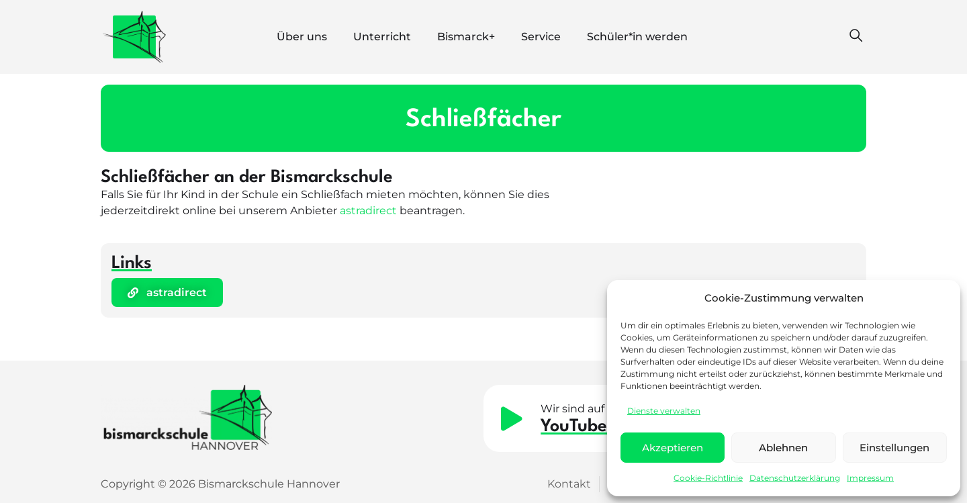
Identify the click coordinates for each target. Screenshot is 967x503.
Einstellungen (894, 447)
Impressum (870, 478)
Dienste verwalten (663, 411)
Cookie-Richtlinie (708, 478)
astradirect (368, 210)
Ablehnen (783, 447)
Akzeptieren (672, 447)
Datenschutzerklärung (794, 478)
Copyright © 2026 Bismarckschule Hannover (220, 483)
